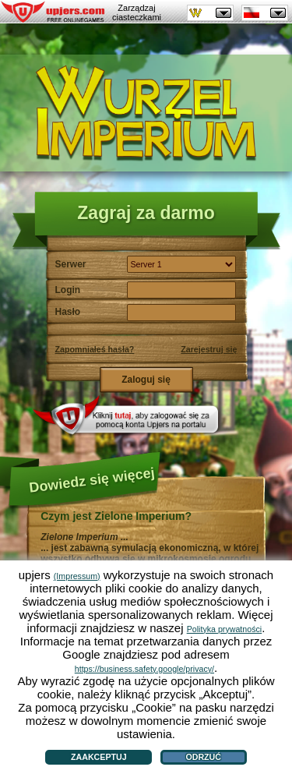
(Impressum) (77, 576)
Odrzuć (203, 757)
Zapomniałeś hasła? (95, 349)
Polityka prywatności (224, 629)
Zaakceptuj (99, 757)
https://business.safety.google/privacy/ (144, 668)
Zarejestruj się (209, 349)
